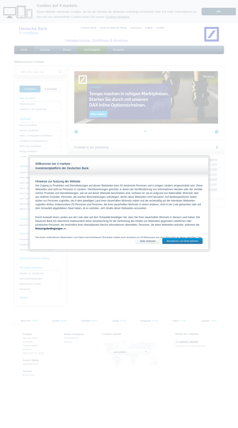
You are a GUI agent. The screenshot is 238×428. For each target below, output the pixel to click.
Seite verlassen (148, 241)
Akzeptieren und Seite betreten (182, 241)
